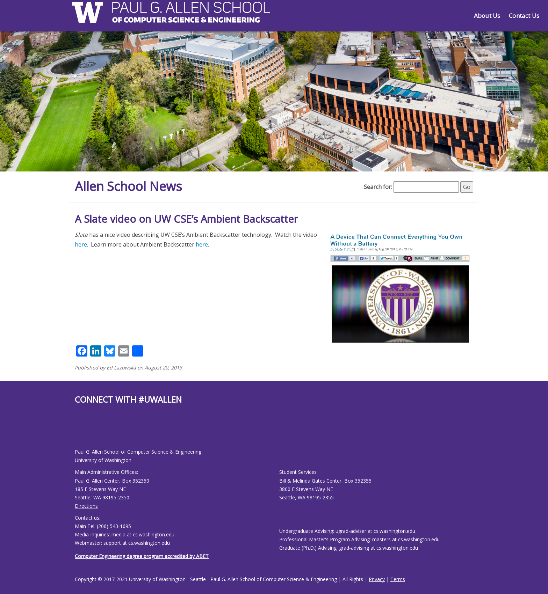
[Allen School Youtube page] (80, 431)
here (81, 244)
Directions (86, 506)
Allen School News (128, 186)
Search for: (378, 187)
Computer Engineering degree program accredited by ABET (142, 556)
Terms (397, 579)
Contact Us (524, 16)
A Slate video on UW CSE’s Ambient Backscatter (186, 219)
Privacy (377, 579)
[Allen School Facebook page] (76, 431)
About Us (487, 16)
